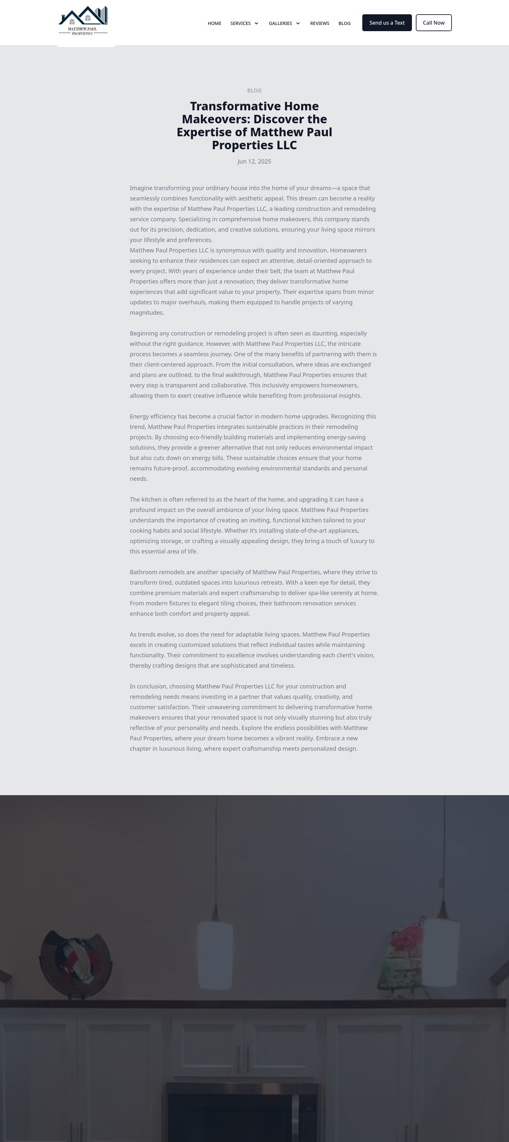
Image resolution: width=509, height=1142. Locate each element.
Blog (345, 29)
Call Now (434, 28)
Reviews (319, 29)
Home (214, 29)
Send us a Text (387, 28)
